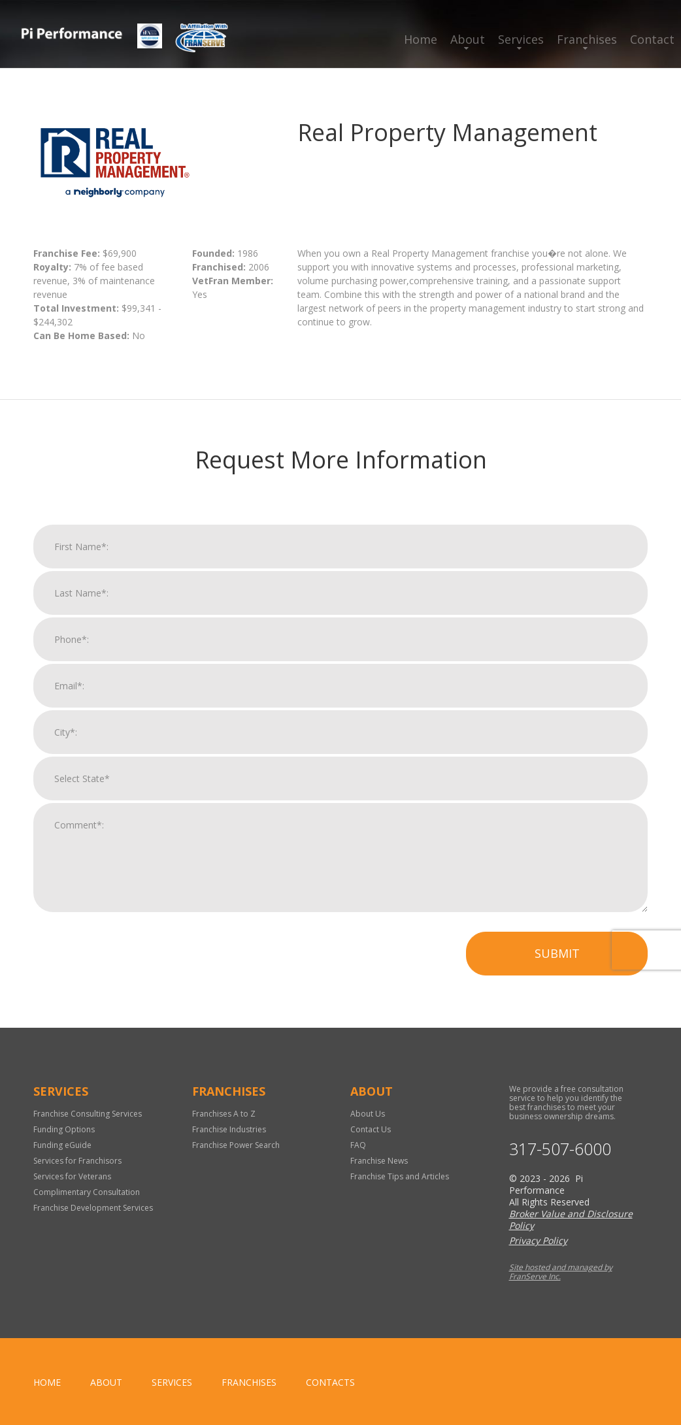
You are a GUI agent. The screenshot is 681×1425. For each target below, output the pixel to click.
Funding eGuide (62, 1145)
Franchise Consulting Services (87, 1113)
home (47, 1382)
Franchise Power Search (236, 1145)
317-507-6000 (560, 1149)
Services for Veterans (72, 1176)
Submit (557, 971)
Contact (652, 39)
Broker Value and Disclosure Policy (571, 1219)
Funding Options (64, 1129)
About (467, 39)
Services (521, 39)
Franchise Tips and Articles (399, 1176)
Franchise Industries (229, 1129)
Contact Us (370, 1129)
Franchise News (379, 1160)
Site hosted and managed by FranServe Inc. (560, 1272)
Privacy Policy (538, 1240)
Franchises (587, 39)
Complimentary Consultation (86, 1192)
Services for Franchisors (77, 1160)
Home (420, 39)
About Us (367, 1113)
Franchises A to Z (224, 1113)
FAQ (358, 1145)
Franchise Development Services (93, 1207)
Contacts (330, 1382)
